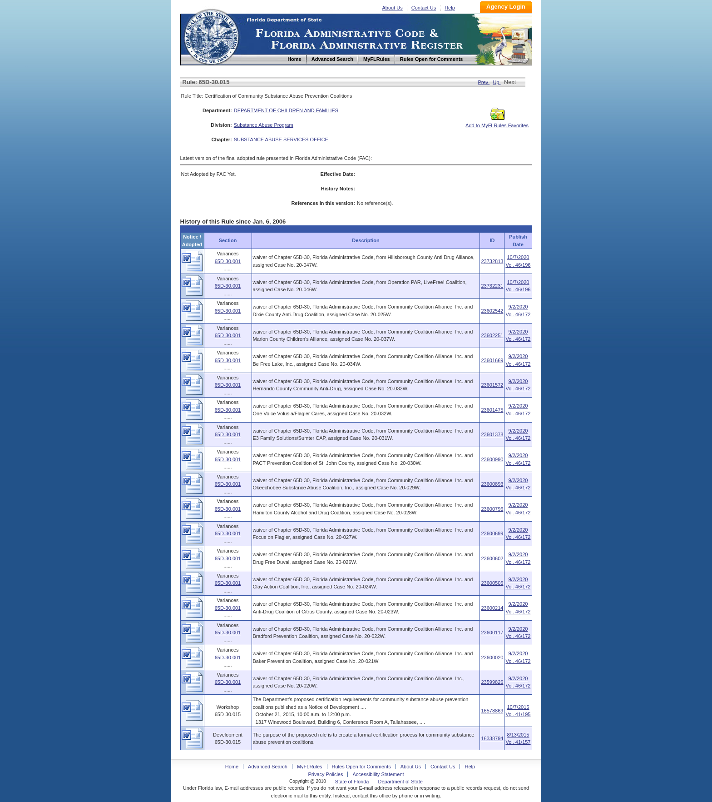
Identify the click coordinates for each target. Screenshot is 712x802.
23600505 (492, 583)
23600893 (492, 484)
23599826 (492, 682)
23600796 (492, 509)
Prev (484, 82)
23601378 (492, 434)
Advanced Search (267, 766)
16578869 (492, 710)
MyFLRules (309, 766)
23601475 (492, 410)
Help (450, 7)
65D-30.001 (228, 261)
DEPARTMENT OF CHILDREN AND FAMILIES (286, 110)
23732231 (492, 286)
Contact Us (423, 7)
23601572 (492, 385)
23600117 (492, 632)
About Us (392, 7)
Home (211, 36)
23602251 (492, 335)
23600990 (492, 459)
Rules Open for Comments (361, 766)
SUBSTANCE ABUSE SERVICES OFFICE (281, 139)
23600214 (492, 608)
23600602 (492, 558)
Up (496, 82)
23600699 (492, 533)
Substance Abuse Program (263, 125)
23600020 (492, 657)
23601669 (492, 360)
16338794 (492, 738)
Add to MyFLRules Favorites (497, 122)
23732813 (492, 261)
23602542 (492, 311)
